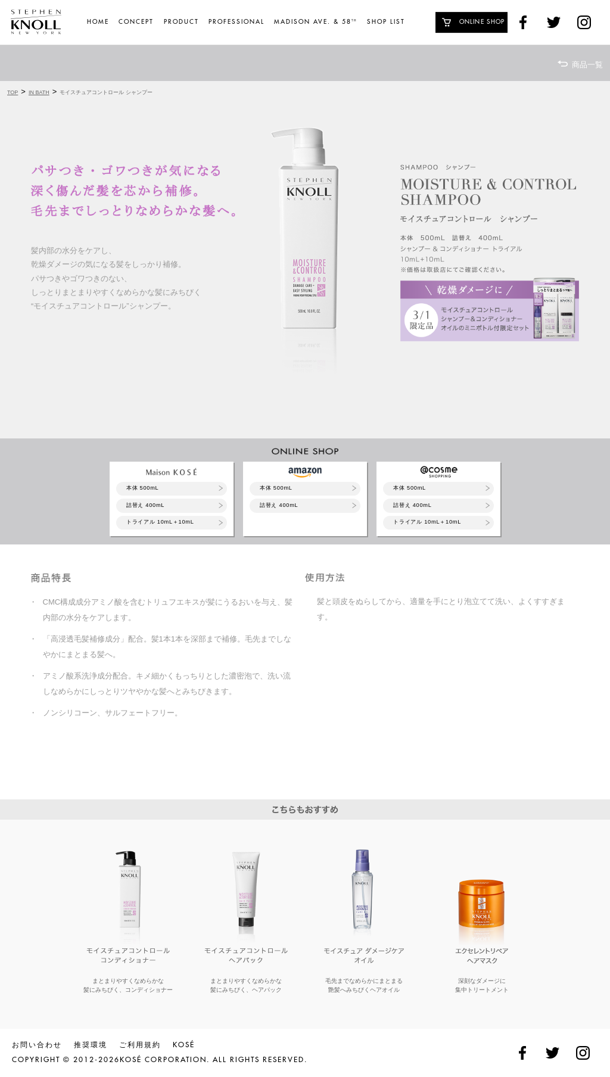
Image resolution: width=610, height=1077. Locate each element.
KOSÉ (184, 1044)
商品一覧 (587, 64)
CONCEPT (136, 22)
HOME (98, 22)
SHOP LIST (386, 22)
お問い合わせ (37, 1044)
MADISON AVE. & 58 (315, 22)
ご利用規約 (140, 1044)
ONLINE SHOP (482, 22)
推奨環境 (90, 1044)
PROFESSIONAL (236, 22)
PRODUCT (181, 22)
